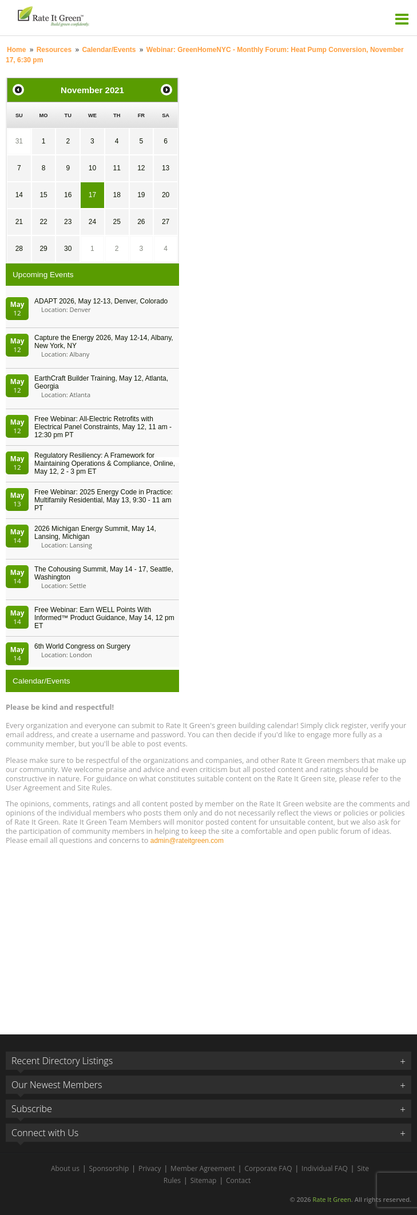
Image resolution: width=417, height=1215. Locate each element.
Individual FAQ (324, 1168)
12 (141, 168)
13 (165, 168)
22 (43, 222)
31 (19, 141)
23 (68, 222)
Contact (238, 1180)
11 (116, 168)
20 (165, 195)
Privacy (149, 1168)
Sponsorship (109, 1168)
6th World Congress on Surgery (82, 646)
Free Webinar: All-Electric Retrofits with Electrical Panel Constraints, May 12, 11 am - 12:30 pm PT (103, 427)
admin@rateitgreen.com (187, 841)
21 (19, 222)
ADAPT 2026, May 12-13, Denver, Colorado (101, 301)
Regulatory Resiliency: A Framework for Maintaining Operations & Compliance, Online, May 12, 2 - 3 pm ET (104, 463)
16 (68, 195)
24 (92, 222)
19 (141, 195)
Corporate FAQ (268, 1168)
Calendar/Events (109, 50)
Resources (54, 50)
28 (19, 249)
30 (68, 249)
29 (43, 249)
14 (19, 195)
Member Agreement (202, 1168)
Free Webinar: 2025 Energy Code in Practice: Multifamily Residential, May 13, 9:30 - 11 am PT (103, 500)
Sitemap (203, 1180)
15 (43, 195)
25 (116, 222)
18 (116, 195)
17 (92, 195)
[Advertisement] (208, 934)
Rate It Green (331, 1199)
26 (141, 222)
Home (16, 50)
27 (165, 222)
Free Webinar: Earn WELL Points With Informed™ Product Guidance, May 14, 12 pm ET (104, 618)
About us (65, 1168)
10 (92, 168)
